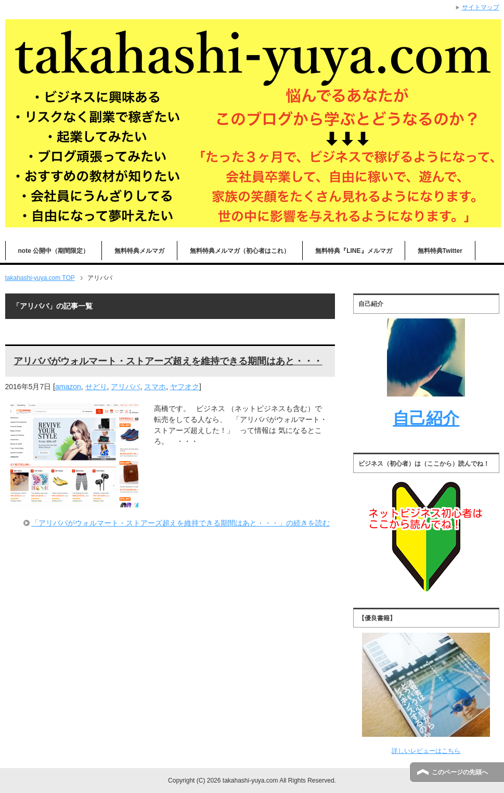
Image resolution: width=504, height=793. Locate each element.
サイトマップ (480, 7)
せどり (96, 386)
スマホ (155, 386)
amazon (68, 386)
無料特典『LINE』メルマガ (353, 250)
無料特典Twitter (440, 250)
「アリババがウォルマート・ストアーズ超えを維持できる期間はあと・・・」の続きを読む (180, 523)
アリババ (125, 386)
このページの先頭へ (460, 772)
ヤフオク (184, 386)
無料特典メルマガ (139, 250)
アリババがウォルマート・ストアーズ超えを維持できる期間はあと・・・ (168, 361)
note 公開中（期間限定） (53, 250)
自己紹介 (426, 418)
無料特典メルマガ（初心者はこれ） (240, 250)
